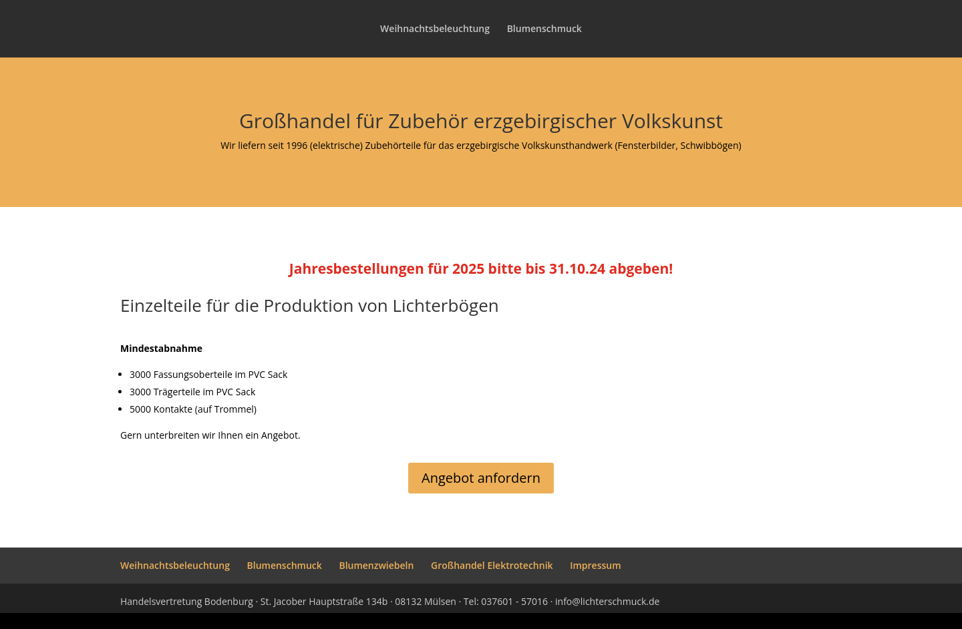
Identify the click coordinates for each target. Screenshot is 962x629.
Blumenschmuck (544, 29)
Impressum (595, 565)
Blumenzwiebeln (376, 565)
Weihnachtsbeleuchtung (435, 29)
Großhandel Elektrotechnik (492, 565)
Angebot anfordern (481, 478)
